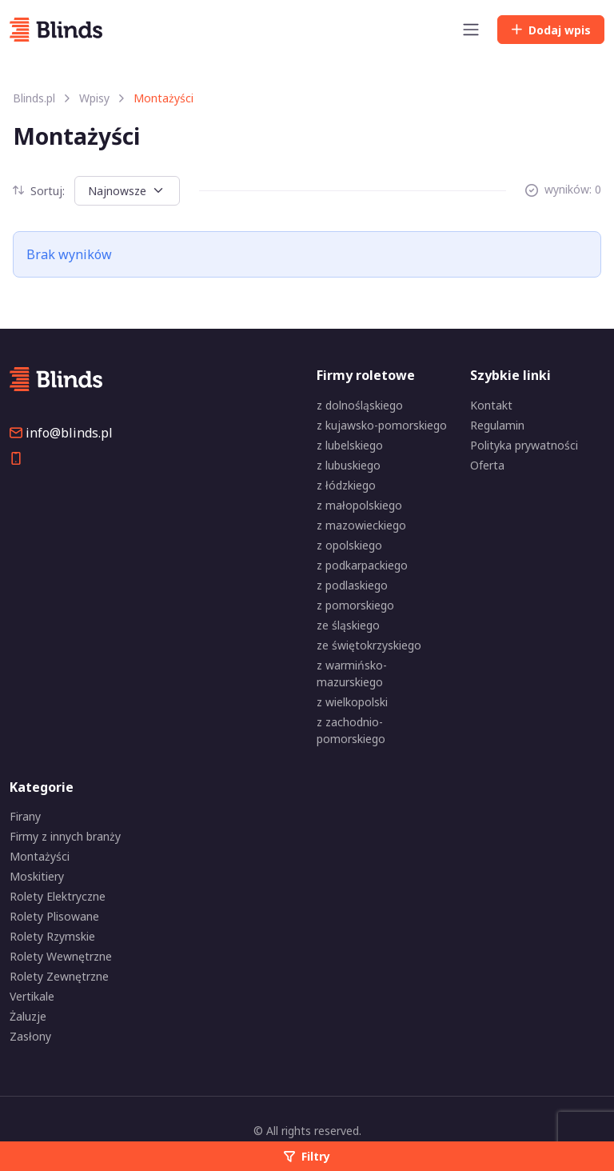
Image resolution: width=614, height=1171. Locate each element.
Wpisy (94, 98)
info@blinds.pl (61, 433)
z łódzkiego (346, 485)
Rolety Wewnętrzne (61, 956)
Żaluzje (28, 1016)
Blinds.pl (34, 98)
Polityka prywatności (524, 445)
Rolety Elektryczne (58, 896)
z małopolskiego (359, 505)
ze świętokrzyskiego (369, 645)
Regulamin (497, 425)
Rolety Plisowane (54, 916)
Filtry (307, 1156)
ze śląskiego (348, 625)
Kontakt (491, 405)
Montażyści (40, 856)
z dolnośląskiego (360, 405)
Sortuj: (39, 190)
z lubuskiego (349, 465)
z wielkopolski (352, 701)
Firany (25, 816)
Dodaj (551, 30)
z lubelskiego (350, 445)
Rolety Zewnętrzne (59, 976)
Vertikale (32, 996)
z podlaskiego (352, 585)
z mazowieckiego (361, 525)
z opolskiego (349, 545)
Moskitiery (37, 876)
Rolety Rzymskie (52, 936)
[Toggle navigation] (471, 29)
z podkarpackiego (362, 565)
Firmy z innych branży (65, 836)
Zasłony (30, 1036)
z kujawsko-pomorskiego (382, 425)
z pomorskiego (355, 605)
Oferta (487, 465)
